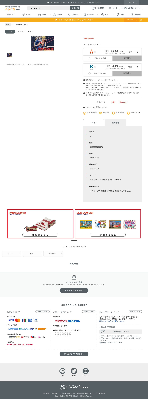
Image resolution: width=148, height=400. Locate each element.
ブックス (73, 15)
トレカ (26, 14)
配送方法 (106, 113)
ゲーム (42, 15)
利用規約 (54, 394)
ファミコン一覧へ (27, 32)
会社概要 (46, 394)
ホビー (57, 14)
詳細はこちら (43, 312)
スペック (92, 123)
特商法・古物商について (85, 394)
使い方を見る (129, 20)
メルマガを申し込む (74, 291)
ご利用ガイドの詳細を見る (74, 354)
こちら (106, 107)
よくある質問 (100, 394)
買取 (120, 14)
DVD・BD (89, 14)
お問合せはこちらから (121, 332)
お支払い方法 (92, 113)
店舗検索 (136, 14)
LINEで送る (120, 113)
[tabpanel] (42, 43)
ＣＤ (104, 14)
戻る (11, 32)
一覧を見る (130, 2)
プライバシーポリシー (67, 394)
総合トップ (10, 14)
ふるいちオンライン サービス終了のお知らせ (83, 2)
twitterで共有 (135, 113)
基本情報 (112, 123)
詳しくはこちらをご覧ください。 (112, 321)
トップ (8, 25)
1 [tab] (9, 56)
